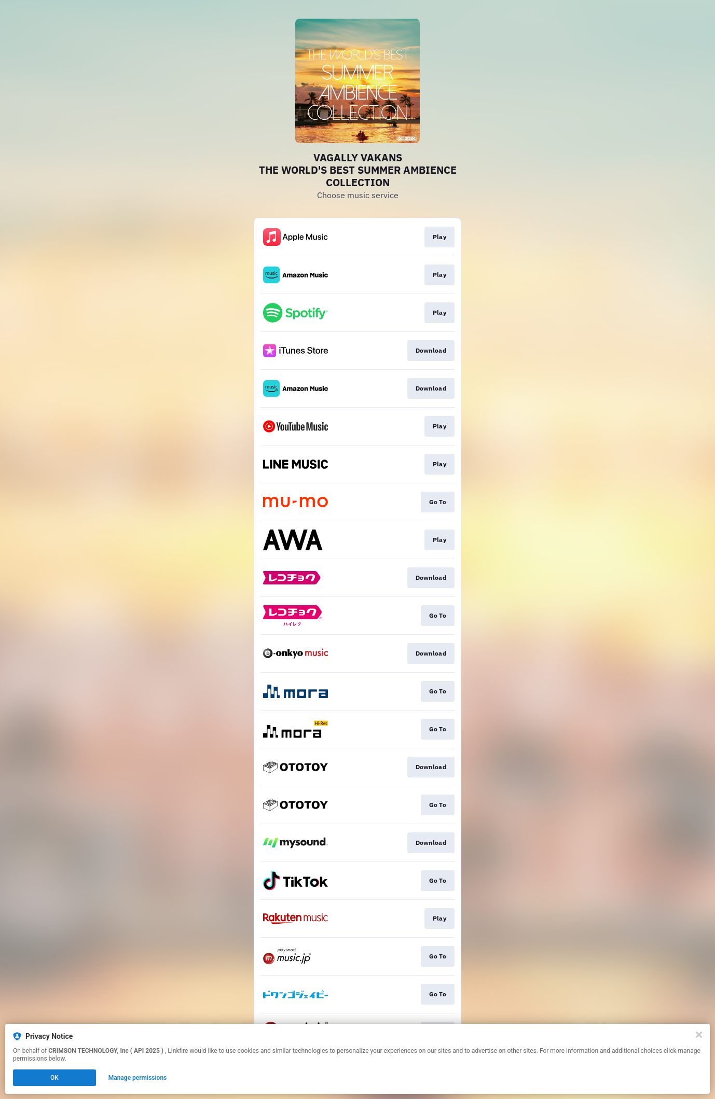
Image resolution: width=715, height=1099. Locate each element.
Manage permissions (137, 1077)
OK (54, 1077)
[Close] (699, 1034)
